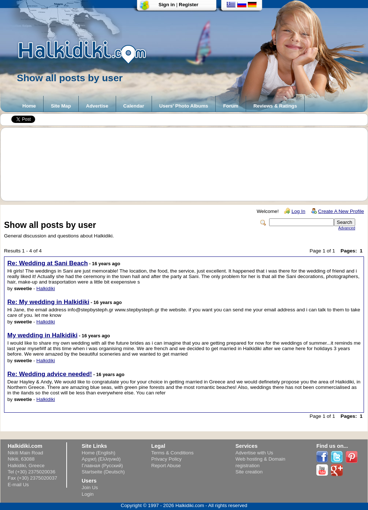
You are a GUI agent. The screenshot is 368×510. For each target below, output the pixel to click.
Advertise (97, 106)
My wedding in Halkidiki (42, 335)
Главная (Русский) (102, 465)
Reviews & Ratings (275, 106)
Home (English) (98, 452)
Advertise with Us (254, 452)
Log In (298, 211)
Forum (230, 106)
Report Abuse (166, 465)
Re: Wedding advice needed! (49, 374)
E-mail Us (18, 484)
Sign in (167, 4)
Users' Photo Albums (183, 106)
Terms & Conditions (172, 452)
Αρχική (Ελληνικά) (101, 459)
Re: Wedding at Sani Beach (47, 263)
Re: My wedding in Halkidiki (48, 302)
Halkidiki (45, 288)
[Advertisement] (188, 164)
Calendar (133, 106)
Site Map (61, 106)
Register (188, 4)
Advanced (346, 228)
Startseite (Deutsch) (103, 472)
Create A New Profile (341, 211)
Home (29, 106)
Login (88, 494)
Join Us (90, 487)
